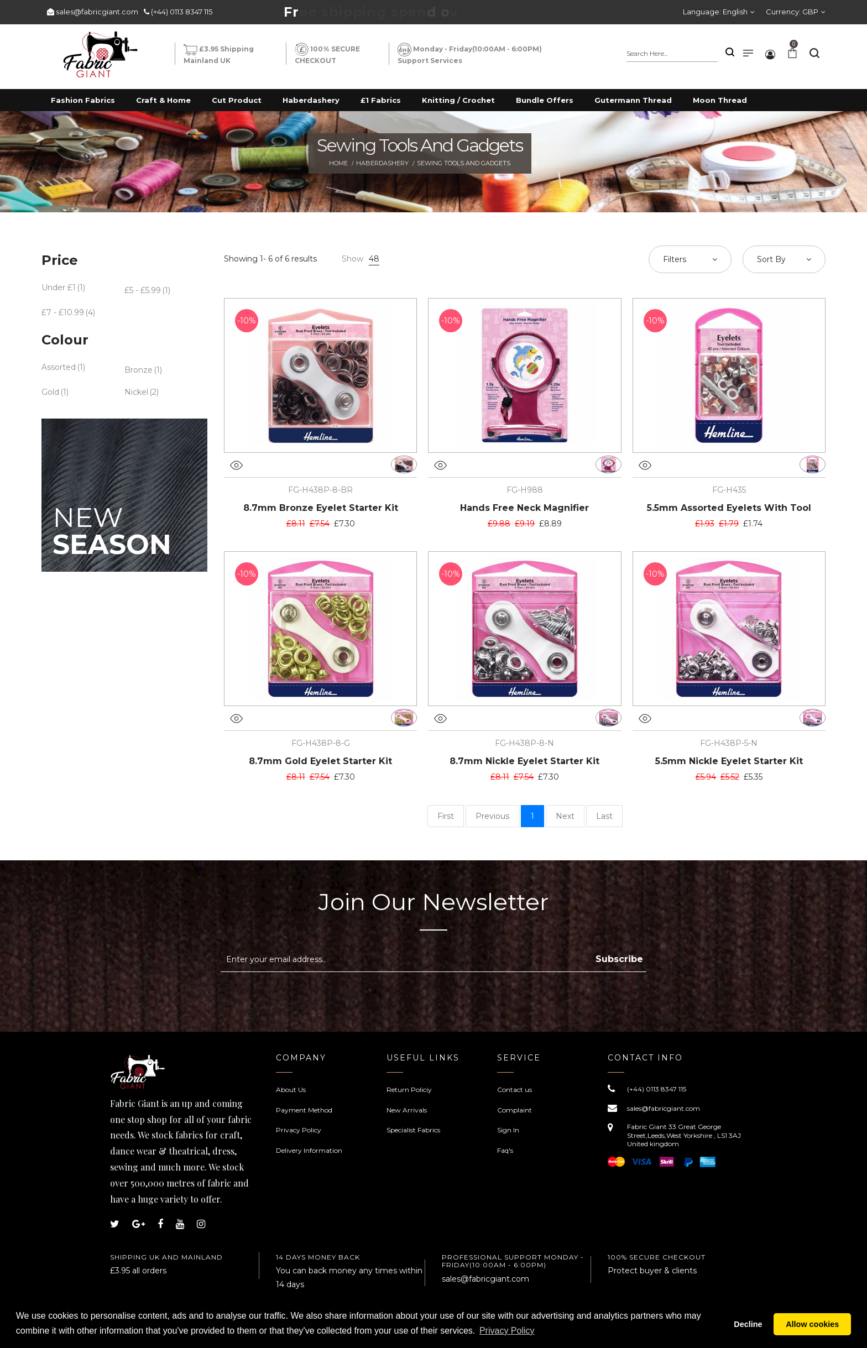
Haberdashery (382, 163)
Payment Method (304, 1110)
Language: (715, 11)
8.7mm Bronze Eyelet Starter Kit (320, 508)
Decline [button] (748, 1324)
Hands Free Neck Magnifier (524, 508)
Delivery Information (309, 1150)
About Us (291, 1089)
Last (604, 816)
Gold (50, 392)
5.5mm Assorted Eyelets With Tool (729, 508)
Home (338, 163)
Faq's (505, 1150)
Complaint (514, 1110)
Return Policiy (409, 1089)
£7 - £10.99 (62, 312)
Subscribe (619, 959)
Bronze (138, 370)
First (445, 816)
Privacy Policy (298, 1130)
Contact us (514, 1089)
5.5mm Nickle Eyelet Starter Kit (729, 761)
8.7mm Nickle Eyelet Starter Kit (524, 761)
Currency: (792, 11)
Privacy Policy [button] (507, 1330)
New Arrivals (407, 1110)
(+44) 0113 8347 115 (181, 11)
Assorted (58, 367)
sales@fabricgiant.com (97, 11)
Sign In (508, 1130)
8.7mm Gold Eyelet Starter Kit (320, 761)
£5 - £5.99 (142, 290)
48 (374, 259)
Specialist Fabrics (413, 1130)
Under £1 (58, 287)
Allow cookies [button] (812, 1324)
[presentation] (313, 999)
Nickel (136, 392)
